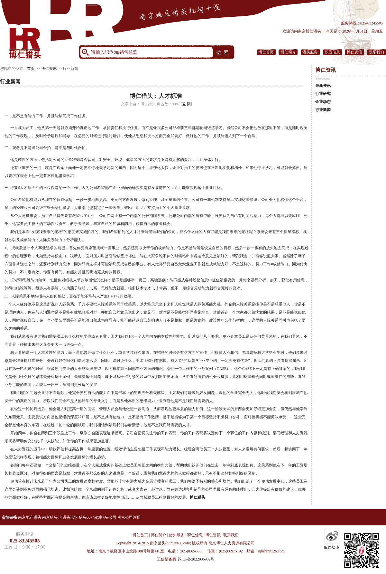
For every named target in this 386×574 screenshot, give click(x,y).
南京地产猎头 (29, 517)
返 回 (186, 104)
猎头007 (85, 517)
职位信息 (332, 52)
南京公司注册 (129, 517)
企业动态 (323, 101)
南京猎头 (50, 517)
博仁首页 (266, 52)
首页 (31, 68)
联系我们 (376, 52)
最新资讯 (323, 85)
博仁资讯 (354, 52)
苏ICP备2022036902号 (196, 559)
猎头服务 (310, 52)
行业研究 (323, 93)
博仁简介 (288, 52)
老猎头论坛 (68, 517)
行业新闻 (323, 110)
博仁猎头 (197, 497)
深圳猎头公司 (104, 517)
